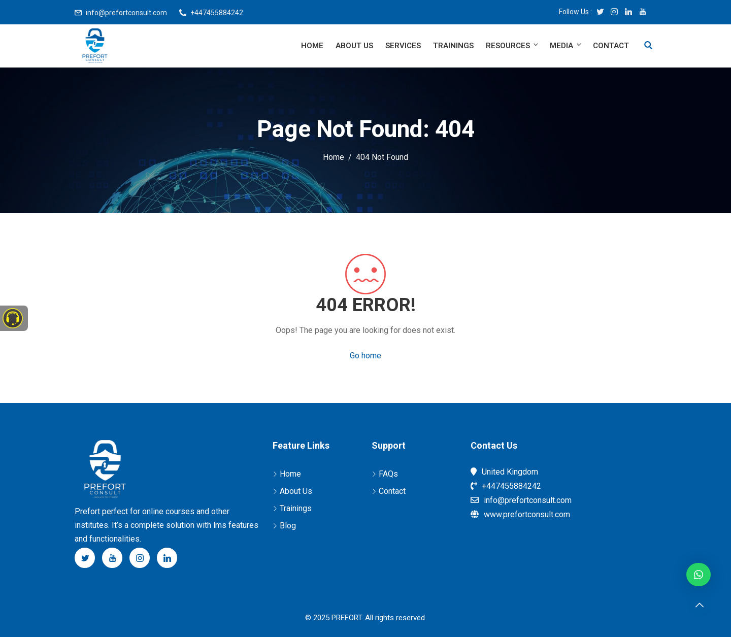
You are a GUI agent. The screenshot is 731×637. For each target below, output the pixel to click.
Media (566, 45)
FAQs (388, 474)
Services (403, 45)
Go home (365, 355)
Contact (611, 45)
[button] (698, 574)
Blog (288, 525)
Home (312, 45)
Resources (513, 45)
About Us (354, 45)
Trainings (453, 45)
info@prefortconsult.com (126, 13)
